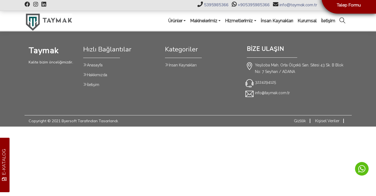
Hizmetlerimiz (239, 20)
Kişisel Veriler (327, 120)
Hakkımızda (97, 75)
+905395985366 (254, 4)
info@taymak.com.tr (298, 4)
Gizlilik (300, 120)
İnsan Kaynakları (183, 65)
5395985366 (216, 4)
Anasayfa (95, 65)
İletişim (93, 84)
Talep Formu (349, 5)
